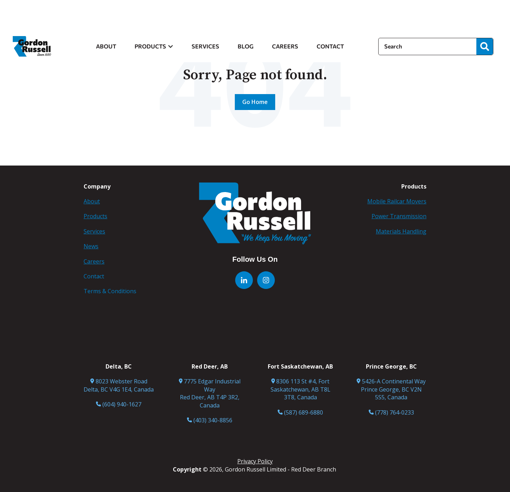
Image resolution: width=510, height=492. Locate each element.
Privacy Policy (255, 461)
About (92, 201)
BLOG (246, 46)
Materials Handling (401, 231)
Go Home (255, 102)
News (91, 246)
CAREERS (285, 46)
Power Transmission (399, 216)
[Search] (427, 46)
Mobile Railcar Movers (396, 201)
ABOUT (106, 46)
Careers (94, 261)
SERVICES (205, 46)
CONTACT (330, 46)
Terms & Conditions (255, 477)
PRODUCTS (150, 46)
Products (95, 216)
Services (94, 231)
